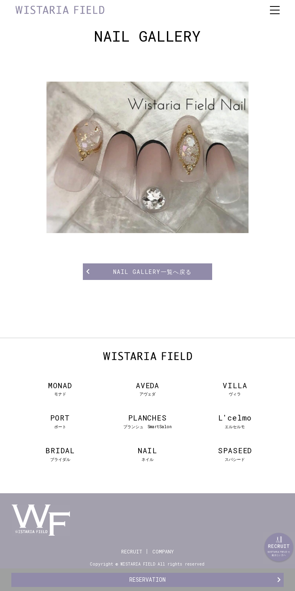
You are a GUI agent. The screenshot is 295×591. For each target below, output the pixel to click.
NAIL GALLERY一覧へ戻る (152, 272)
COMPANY (163, 551)
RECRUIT (131, 551)
